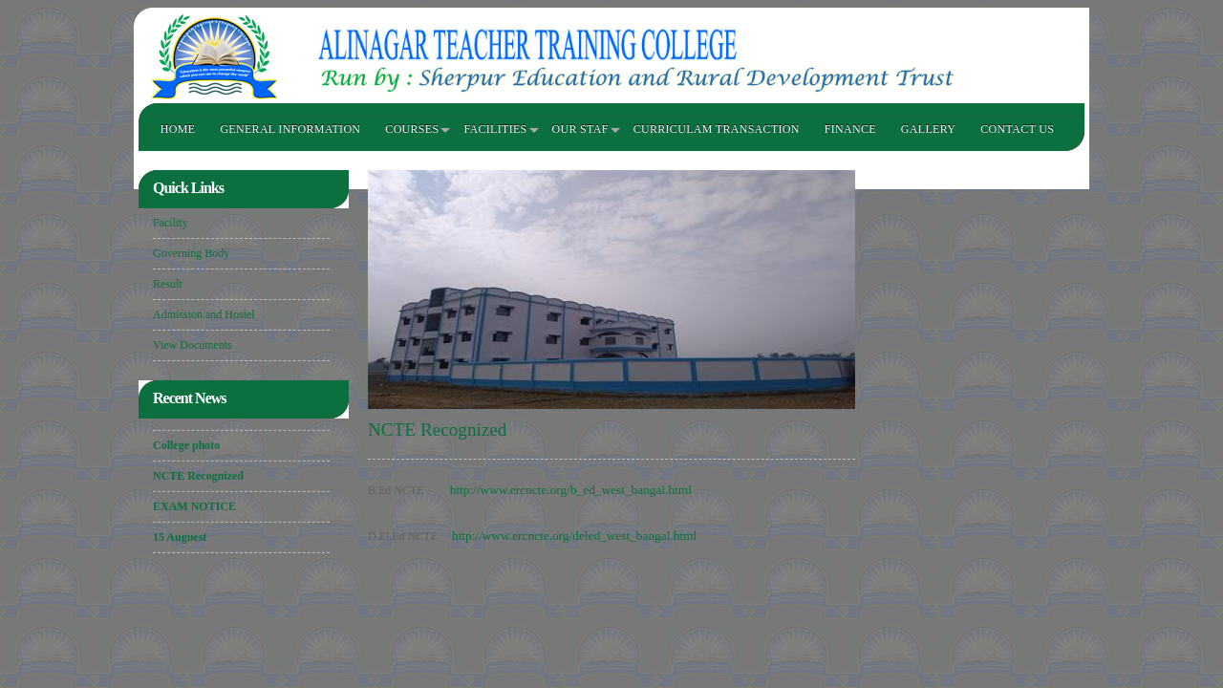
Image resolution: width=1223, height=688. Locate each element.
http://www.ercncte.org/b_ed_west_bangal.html (571, 490)
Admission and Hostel (204, 314)
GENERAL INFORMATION (290, 129)
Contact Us (1017, 129)
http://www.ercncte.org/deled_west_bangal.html (574, 535)
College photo (186, 446)
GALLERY (928, 129)
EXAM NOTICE (194, 507)
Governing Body (191, 253)
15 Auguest (179, 538)
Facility (170, 222)
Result (167, 283)
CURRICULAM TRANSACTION (716, 129)
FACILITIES (494, 129)
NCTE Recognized (198, 477)
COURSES (412, 129)
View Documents (192, 345)
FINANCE (850, 129)
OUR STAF (580, 129)
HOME (178, 129)
